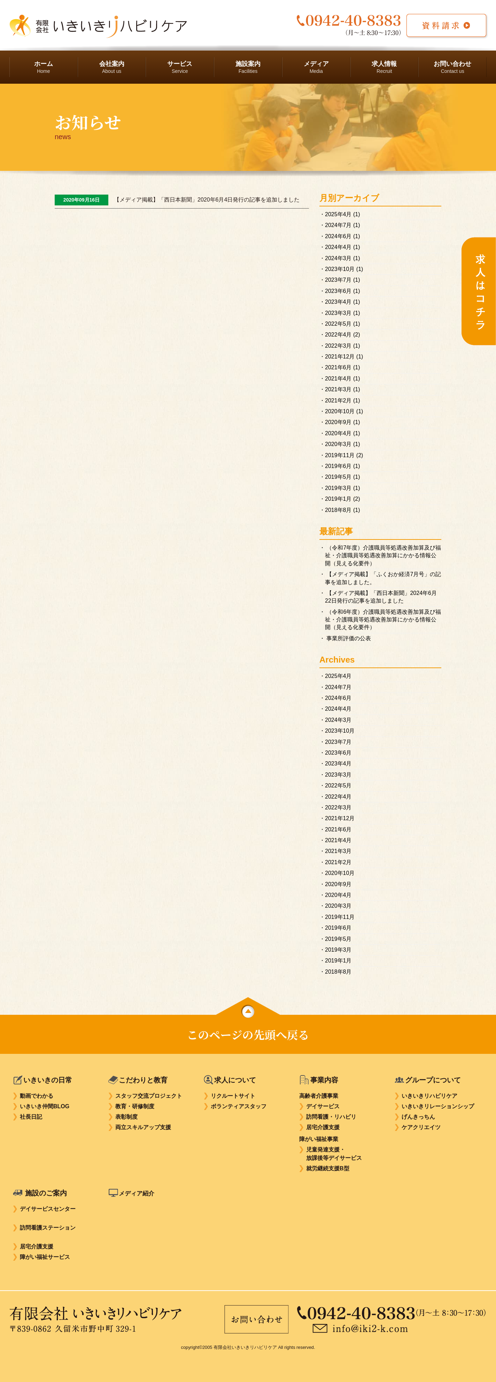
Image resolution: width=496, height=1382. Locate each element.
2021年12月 (340, 357)
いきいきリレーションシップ (438, 1106)
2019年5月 (338, 477)
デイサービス (323, 1106)
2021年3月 (338, 389)
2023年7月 (338, 280)
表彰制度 (126, 1117)
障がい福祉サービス (45, 1257)
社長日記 (31, 1117)
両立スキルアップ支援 (143, 1127)
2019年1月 (338, 499)
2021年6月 (338, 367)
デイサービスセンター (48, 1209)
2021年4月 (338, 379)
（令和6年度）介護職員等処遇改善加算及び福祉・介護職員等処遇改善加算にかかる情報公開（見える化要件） (383, 619)
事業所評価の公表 (348, 638)
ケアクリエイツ (421, 1127)
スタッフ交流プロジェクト (148, 1096)
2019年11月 (340, 455)
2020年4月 (338, 433)
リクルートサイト (233, 1096)
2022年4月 (338, 335)
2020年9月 (338, 422)
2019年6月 (338, 466)
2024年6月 (338, 236)
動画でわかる (36, 1096)
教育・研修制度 (134, 1106)
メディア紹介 (140, 1193)
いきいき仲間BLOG (44, 1106)
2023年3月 (338, 313)
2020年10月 (340, 411)
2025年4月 (338, 214)
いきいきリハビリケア (429, 1096)
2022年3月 (338, 346)
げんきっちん (418, 1117)
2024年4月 (338, 247)
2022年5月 (338, 324)
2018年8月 (338, 510)
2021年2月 (338, 400)
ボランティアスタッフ (238, 1106)
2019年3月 (338, 488)
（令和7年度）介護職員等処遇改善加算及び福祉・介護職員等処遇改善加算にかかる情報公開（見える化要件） (383, 555)
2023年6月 (338, 291)
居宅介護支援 (323, 1127)
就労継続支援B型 (327, 1168)
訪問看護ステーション (48, 1228)
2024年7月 (338, 225)
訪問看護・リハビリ (331, 1117)
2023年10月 (340, 269)
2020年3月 (338, 444)
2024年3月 (338, 258)
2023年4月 (338, 302)
